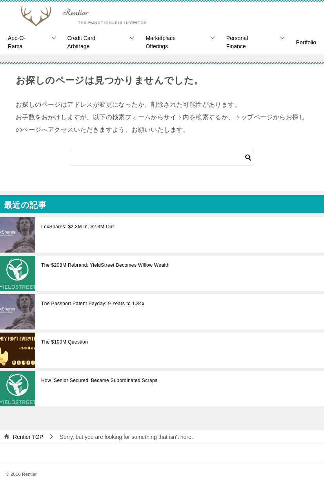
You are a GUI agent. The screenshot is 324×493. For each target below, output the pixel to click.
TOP (28, 437)
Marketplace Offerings (160, 42)
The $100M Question (64, 342)
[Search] (162, 158)
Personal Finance (237, 42)
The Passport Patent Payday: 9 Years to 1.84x (92, 303)
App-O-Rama (16, 42)
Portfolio (306, 42)
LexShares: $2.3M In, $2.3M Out (77, 226)
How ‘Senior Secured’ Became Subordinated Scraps (99, 380)
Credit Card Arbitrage (81, 42)
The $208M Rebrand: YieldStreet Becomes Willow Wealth (105, 265)
